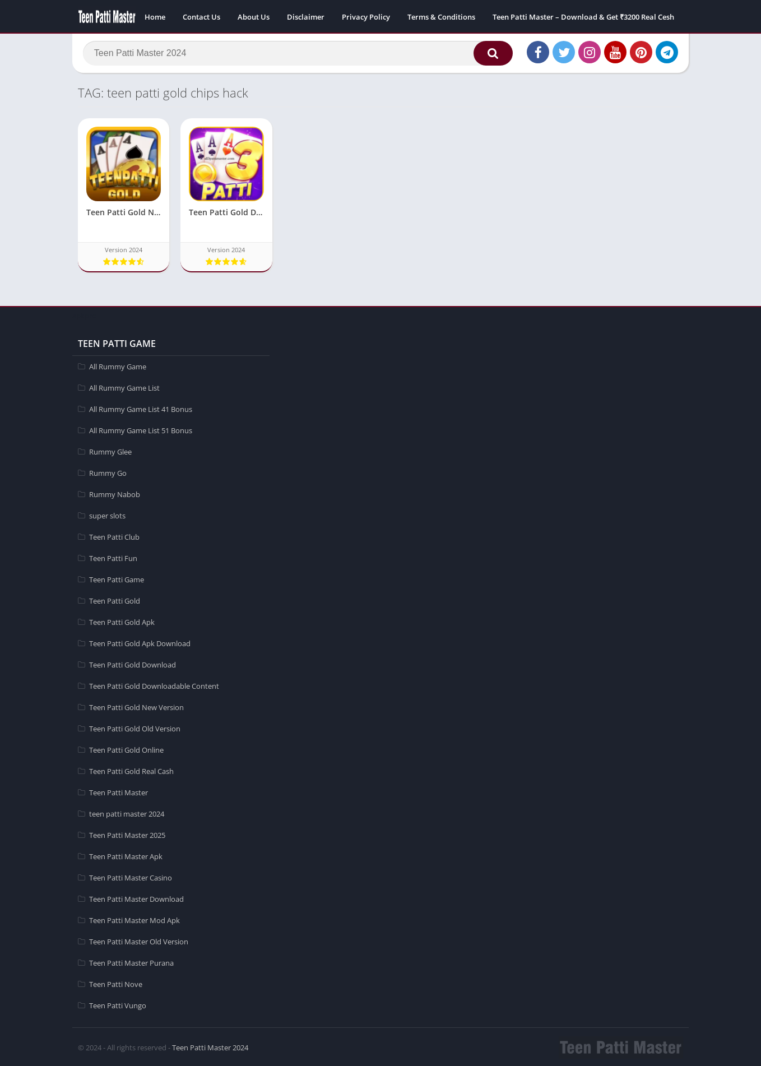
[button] (489, 54)
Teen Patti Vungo (117, 1004)
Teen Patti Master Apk (126, 855)
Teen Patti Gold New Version (136, 706)
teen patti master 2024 (126, 813)
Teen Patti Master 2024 (210, 1046)
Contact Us (201, 17)
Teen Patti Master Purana (131, 962)
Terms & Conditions (441, 17)
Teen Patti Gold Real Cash (131, 770)
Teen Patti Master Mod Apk (134, 919)
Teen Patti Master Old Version (138, 940)
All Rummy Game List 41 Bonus (140, 408)
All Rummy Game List (124, 387)
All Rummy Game (117, 365)
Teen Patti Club (114, 536)
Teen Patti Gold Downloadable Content (154, 685)
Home (155, 17)
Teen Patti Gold (114, 600)
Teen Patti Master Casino (130, 877)
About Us (254, 17)
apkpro (84, 314)
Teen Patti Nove (115, 983)
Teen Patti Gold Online (126, 749)
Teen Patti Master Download (136, 898)
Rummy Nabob (114, 493)
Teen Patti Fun (113, 557)
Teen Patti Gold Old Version (134, 727)
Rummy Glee (110, 451)
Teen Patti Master (118, 791)
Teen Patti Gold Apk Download (140, 642)
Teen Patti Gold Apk (122, 621)
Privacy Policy (366, 17)
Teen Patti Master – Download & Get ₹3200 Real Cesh (583, 17)
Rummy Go (108, 472)
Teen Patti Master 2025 (127, 834)
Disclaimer (305, 17)
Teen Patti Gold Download (132, 664)
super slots (107, 514)
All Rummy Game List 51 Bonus (140, 429)
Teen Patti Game (116, 578)
